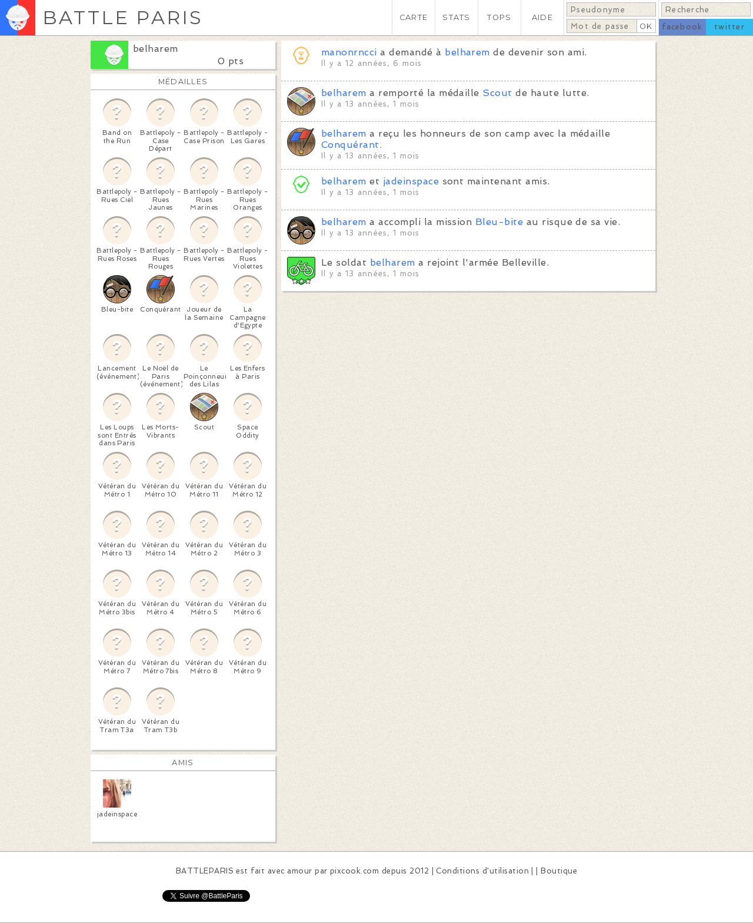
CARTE (413, 17)
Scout (497, 92)
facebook (682, 26)
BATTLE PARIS (122, 17)
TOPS (499, 17)
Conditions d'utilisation (482, 870)
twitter (729, 26)
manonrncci (349, 52)
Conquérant (350, 144)
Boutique (559, 870)
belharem (155, 48)
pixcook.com (354, 870)
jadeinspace (411, 181)
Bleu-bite (499, 221)
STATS (456, 17)
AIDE (542, 17)
